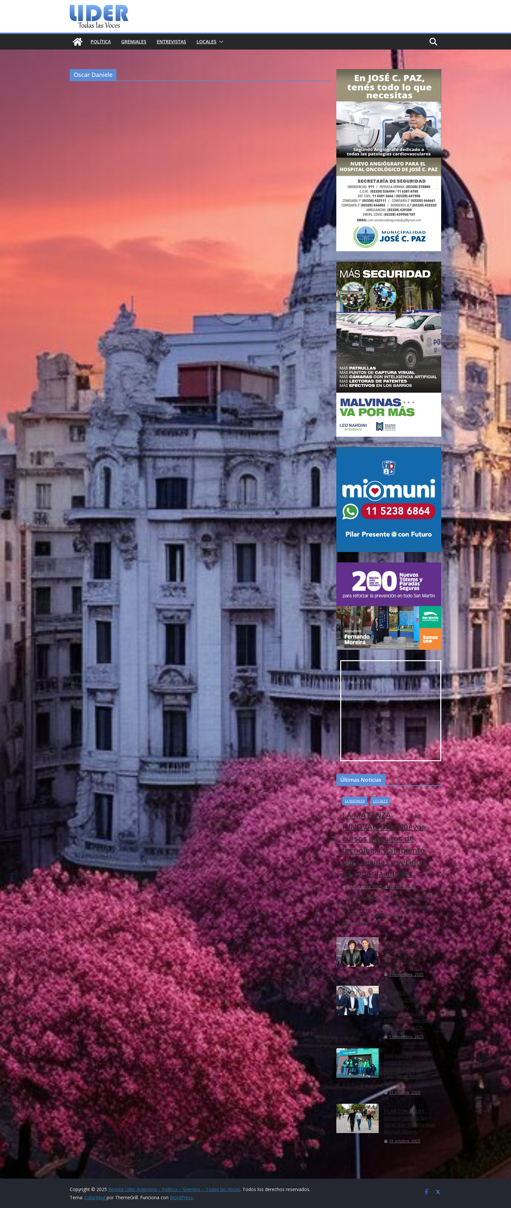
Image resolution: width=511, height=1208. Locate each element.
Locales (206, 41)
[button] (220, 41)
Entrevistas (171, 41)
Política (101, 41)
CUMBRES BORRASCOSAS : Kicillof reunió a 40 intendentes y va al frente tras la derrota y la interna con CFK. (409, 1010)
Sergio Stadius (403, 887)
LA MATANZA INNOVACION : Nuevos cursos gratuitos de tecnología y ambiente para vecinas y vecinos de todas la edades (384, 844)
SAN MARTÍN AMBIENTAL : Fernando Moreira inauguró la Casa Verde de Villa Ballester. (409, 1069)
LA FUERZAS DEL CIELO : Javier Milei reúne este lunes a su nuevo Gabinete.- (410, 954)
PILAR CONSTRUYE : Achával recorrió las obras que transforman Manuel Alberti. (409, 1121)
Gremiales (133, 41)
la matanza (355, 801)
